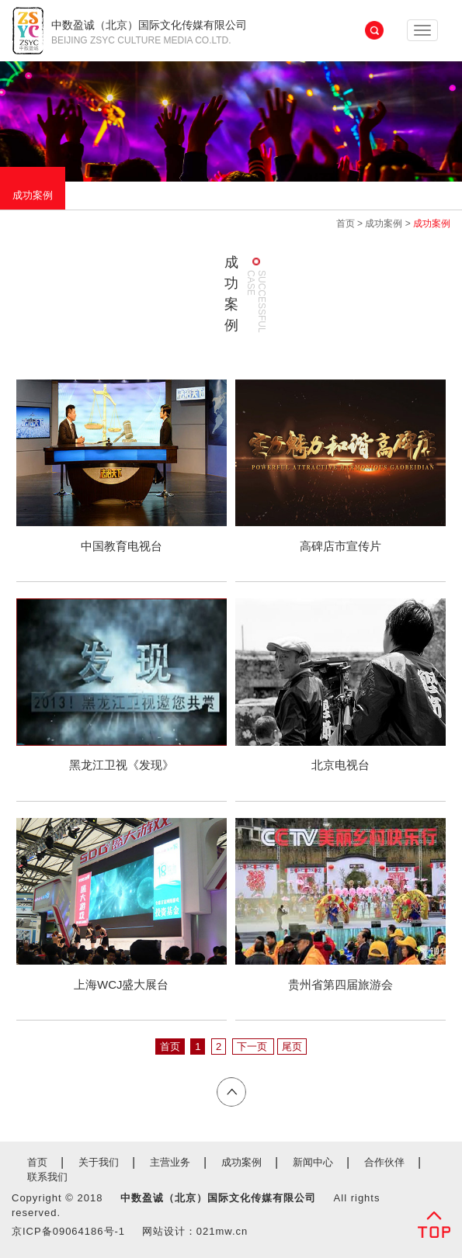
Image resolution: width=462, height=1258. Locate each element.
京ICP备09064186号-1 (68, 1231)
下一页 (253, 1046)
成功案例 (32, 195)
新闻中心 (313, 1162)
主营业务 (170, 1162)
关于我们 (98, 1162)
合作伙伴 (384, 1162)
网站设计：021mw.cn (195, 1231)
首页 (345, 223)
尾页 (292, 1046)
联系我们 (47, 1177)
